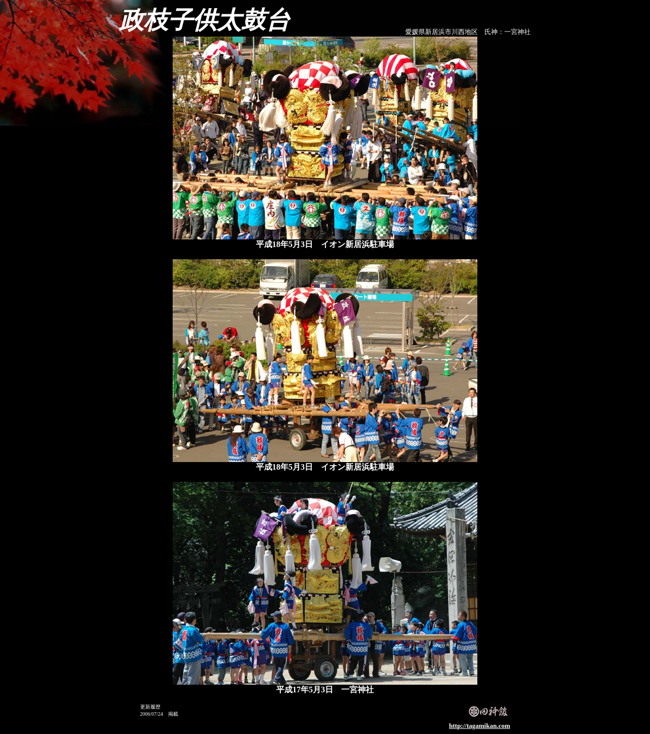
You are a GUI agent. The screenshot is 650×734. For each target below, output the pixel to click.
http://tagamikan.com (479, 725)
